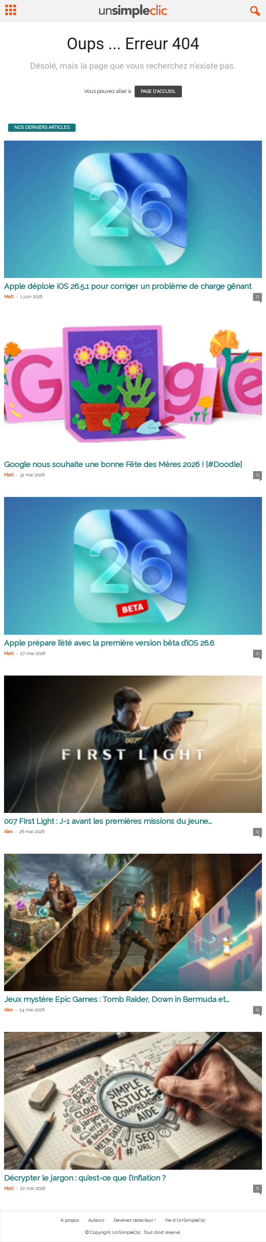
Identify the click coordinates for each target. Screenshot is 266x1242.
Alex (8, 831)
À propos (70, 1220)
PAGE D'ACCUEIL (158, 91)
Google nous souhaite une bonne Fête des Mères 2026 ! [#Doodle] (123, 464)
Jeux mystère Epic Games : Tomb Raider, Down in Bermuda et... (116, 999)
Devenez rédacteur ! (135, 1220)
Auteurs (96, 1220)
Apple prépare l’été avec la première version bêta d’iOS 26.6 (109, 642)
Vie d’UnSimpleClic (185, 1220)
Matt (9, 296)
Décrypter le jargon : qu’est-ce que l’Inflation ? (85, 1177)
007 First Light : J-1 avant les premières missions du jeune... (108, 821)
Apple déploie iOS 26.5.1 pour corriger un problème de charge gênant (127, 286)
